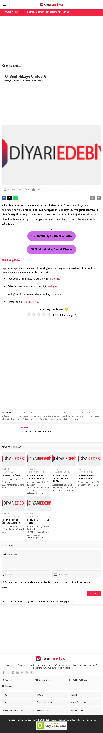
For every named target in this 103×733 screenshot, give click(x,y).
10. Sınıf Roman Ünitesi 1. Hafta (35, 477)
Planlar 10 (17, 80)
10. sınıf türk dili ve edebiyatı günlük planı (30, 416)
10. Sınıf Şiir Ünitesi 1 (13, 475)
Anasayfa (8, 80)
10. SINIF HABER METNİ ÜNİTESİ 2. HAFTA (61, 478)
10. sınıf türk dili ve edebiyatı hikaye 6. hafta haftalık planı (56, 419)
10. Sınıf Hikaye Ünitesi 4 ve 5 (86, 477)
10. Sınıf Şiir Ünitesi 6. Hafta (38, 521)
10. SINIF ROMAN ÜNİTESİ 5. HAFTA (11, 521)
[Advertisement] (51, 39)
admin (24, 427)
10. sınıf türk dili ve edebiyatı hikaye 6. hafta (65, 416)
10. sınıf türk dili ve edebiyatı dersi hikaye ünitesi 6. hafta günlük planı (41, 413)
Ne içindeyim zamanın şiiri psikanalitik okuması (47, 11)
